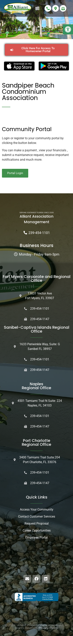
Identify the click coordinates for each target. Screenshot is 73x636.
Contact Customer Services (36, 516)
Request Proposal (37, 523)
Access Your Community (36, 509)
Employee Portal (36, 537)
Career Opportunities (37, 530)
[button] (68, 29)
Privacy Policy (48, 628)
